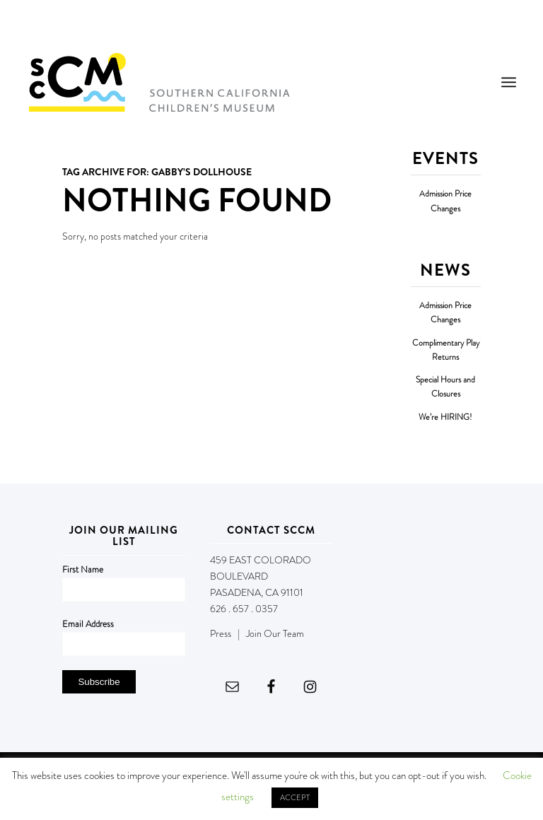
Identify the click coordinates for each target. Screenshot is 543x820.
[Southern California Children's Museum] (159, 82)
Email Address (88, 624)
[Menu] (508, 82)
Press (220, 633)
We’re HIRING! (445, 417)
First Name (82, 569)
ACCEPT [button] (295, 797)
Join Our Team (275, 633)
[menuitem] (508, 82)
